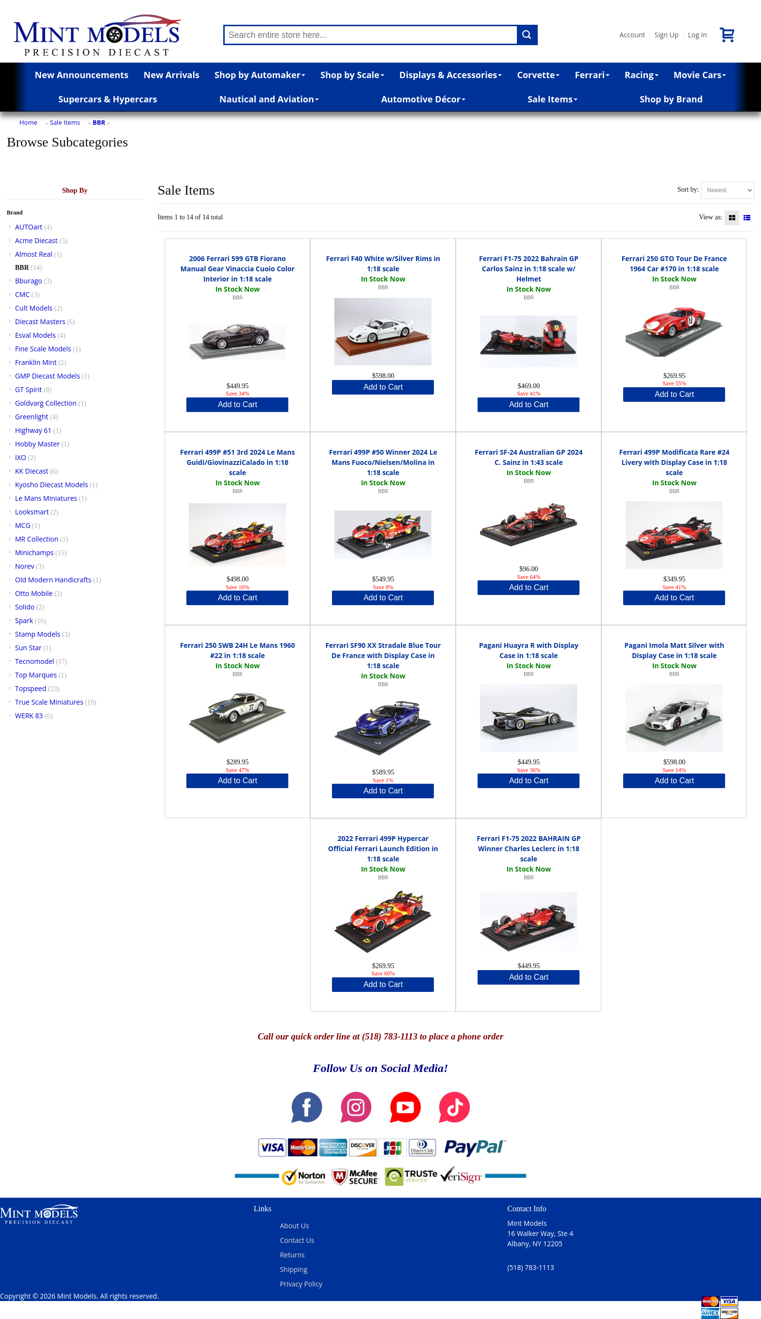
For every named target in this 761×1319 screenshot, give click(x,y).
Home (28, 122)
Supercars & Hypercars (107, 99)
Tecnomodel (34, 661)
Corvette (538, 75)
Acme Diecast (36, 240)
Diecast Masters (40, 321)
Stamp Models (37, 634)
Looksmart (32, 511)
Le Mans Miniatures (46, 498)
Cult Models (33, 308)
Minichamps (34, 552)
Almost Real (33, 254)
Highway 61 (33, 430)
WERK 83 (29, 715)
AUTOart (28, 226)
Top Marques (36, 674)
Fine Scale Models (43, 348)
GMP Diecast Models (47, 375)
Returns (292, 1254)
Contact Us (297, 1240)
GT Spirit (28, 389)
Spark (24, 620)
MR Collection (36, 539)
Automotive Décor (423, 99)
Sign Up (666, 34)
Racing (642, 75)
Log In (697, 34)
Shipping (294, 1269)
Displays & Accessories (450, 75)
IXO (20, 457)
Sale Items (553, 99)
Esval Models (35, 335)
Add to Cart (237, 404)
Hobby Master (37, 443)
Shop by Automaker (260, 75)
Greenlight (31, 416)
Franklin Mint (36, 362)
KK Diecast (31, 471)
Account (632, 34)
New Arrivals (171, 75)
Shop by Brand (671, 99)
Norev (24, 566)
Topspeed (30, 688)
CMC (22, 294)
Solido (24, 606)
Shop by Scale (352, 75)
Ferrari (592, 75)
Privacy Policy (301, 1283)
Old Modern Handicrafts (53, 579)
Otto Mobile (33, 593)
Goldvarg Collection (46, 403)
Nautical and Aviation (269, 99)
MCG (23, 525)
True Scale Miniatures (49, 702)
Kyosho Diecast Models (51, 484)
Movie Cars (700, 75)
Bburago (28, 280)
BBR (99, 122)
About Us (294, 1225)
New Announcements (82, 75)
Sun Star (28, 647)
